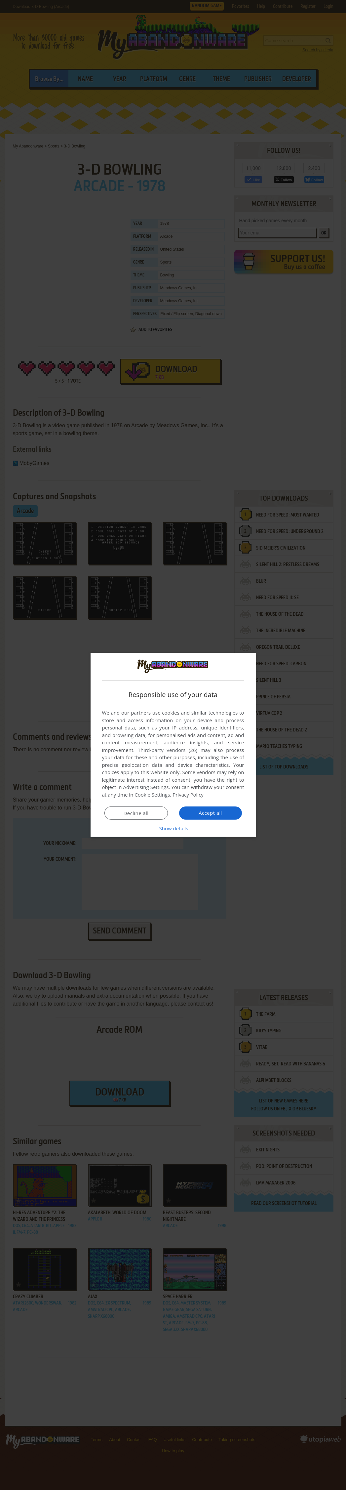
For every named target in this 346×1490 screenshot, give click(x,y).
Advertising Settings (146, 787)
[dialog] (173, 745)
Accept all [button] (210, 812)
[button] (173, 828)
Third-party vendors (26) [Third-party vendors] (167, 750)
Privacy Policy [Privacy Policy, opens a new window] (188, 794)
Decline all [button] (136, 813)
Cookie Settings (152, 794)
